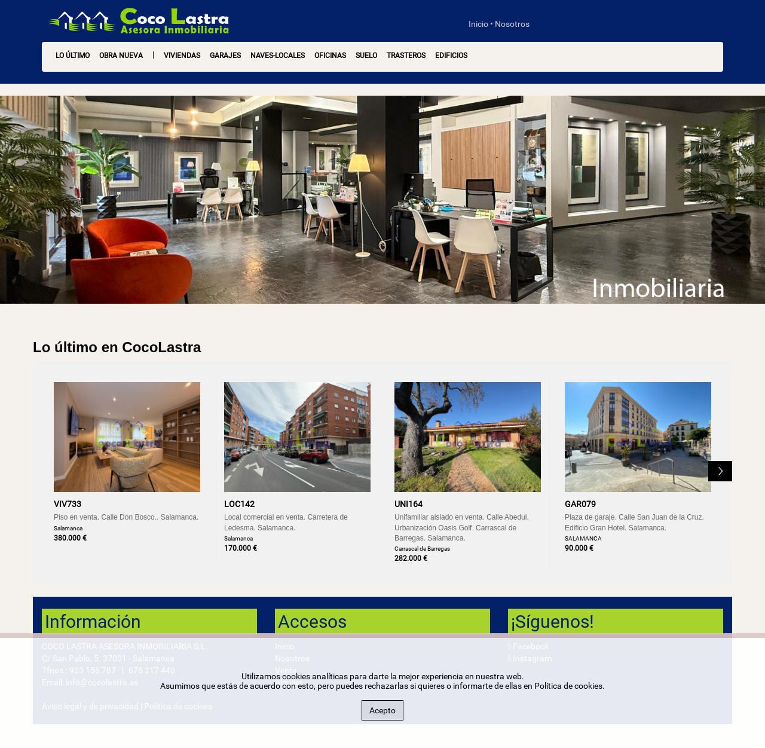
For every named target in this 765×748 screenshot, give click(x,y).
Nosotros (512, 24)
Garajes (225, 55)
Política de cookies (568, 686)
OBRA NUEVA (121, 55)
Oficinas (330, 55)
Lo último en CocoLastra (117, 347)
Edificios (451, 55)
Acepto (382, 710)
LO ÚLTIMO (73, 55)
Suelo (366, 55)
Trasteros (406, 55)
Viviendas (182, 55)
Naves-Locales (277, 55)
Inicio (478, 24)
